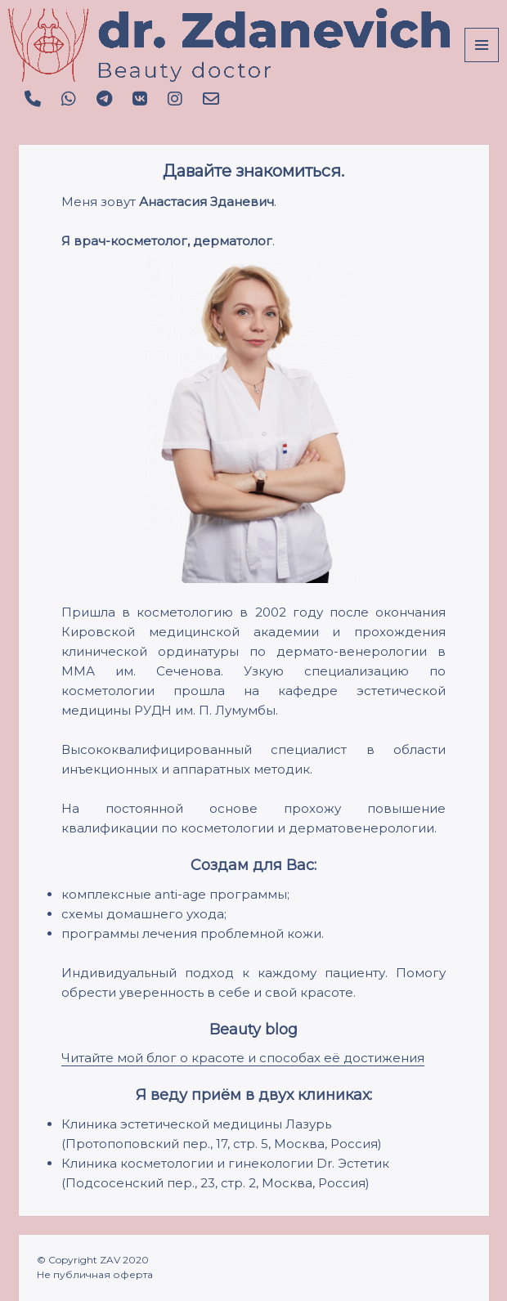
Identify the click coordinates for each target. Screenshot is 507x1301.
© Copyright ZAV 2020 (93, 1260)
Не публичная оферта (95, 1274)
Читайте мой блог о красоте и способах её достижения (242, 1057)
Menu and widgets (482, 61)
